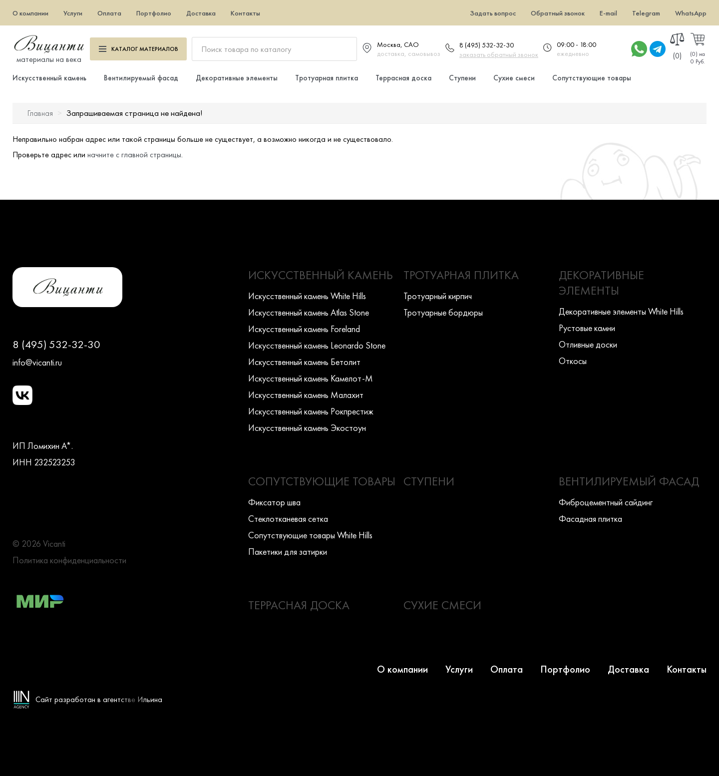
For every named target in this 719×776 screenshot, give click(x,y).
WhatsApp (691, 12)
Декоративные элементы (237, 78)
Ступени (462, 78)
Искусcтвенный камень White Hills (307, 296)
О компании (30, 12)
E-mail (608, 12)
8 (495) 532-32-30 (486, 44)
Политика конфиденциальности (69, 560)
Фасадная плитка (590, 518)
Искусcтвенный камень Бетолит (304, 362)
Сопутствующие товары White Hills (310, 535)
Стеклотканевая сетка (288, 518)
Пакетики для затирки (287, 551)
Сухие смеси (514, 78)
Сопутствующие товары (591, 78)
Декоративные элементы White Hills (621, 311)
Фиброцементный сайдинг (606, 502)
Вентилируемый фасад (141, 78)
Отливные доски (588, 344)
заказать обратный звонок (498, 54)
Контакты (245, 12)
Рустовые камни (587, 328)
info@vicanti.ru (37, 362)
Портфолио (153, 12)
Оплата (109, 12)
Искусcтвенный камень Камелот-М (310, 378)
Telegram (646, 12)
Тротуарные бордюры (443, 312)
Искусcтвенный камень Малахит (305, 394)
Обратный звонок (558, 12)
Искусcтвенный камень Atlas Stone (308, 312)
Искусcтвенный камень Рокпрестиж (310, 411)
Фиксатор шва (274, 502)
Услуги (72, 12)
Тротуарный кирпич (437, 296)
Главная (40, 113)
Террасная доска (403, 78)
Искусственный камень (49, 78)
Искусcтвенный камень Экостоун (307, 427)
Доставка (201, 12)
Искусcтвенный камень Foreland (304, 329)
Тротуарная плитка (326, 78)
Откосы (573, 361)
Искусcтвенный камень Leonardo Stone (316, 345)
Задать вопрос (493, 12)
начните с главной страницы (134, 154)
